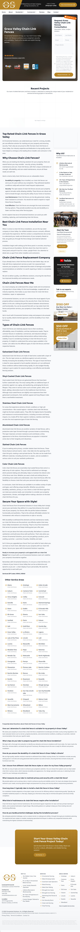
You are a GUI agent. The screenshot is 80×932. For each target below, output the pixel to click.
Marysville (27, 645)
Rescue (27, 674)
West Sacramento (13, 706)
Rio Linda (43, 674)
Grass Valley (12, 633)
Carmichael (43, 592)
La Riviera (27, 633)
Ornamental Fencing (48, 876)
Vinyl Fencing (46, 906)
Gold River (27, 627)
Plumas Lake (27, 668)
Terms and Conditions (61, 70)
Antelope (27, 586)
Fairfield (12, 621)
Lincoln (27, 639)
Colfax (27, 598)
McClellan (43, 645)
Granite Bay (43, 627)
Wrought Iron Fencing (48, 893)
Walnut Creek (43, 700)
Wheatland (27, 706)
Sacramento (22, 920)
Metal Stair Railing (47, 887)
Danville (12, 603)
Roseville (43, 680)
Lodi (43, 639)
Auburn (12, 592)
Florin (27, 621)
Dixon (12, 609)
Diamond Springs (44, 603)
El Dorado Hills (44, 609)
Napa (27, 650)
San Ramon (12, 686)
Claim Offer (62, 314)
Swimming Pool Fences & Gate (49, 896)
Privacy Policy (65, 69)
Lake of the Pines (13, 639)
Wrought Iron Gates (48, 890)
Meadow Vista (12, 650)
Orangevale (12, 662)
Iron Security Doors (47, 900)
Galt (12, 627)
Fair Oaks (43, 615)
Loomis (12, 645)
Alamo (12, 586)
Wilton (43, 706)
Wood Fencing (46, 884)
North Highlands (44, 656)
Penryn (27, 662)
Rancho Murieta (12, 674)
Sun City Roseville (45, 692)
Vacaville (12, 700)
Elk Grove (12, 615)
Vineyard (27, 700)
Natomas (43, 650)
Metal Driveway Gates (48, 879)
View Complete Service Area (66, 906)
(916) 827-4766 (50, 6)
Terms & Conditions (16, 915)
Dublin (27, 609)
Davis (27, 603)
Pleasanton (12, 668)
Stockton (12, 692)
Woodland (27, 712)
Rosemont (27, 680)
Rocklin (12, 680)
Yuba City (43, 712)
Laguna (43, 633)
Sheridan (27, 686)
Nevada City (12, 656)
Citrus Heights (12, 598)
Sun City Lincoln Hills (29, 693)
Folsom (43, 621)
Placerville (43, 662)
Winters (12, 712)
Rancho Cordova (44, 668)
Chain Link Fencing (47, 903)
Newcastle (27, 656)
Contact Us (26, 915)
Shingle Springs (44, 686)
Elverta (27, 615)
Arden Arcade (43, 586)
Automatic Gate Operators (50, 882)
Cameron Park (28, 592)
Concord (43, 598)
